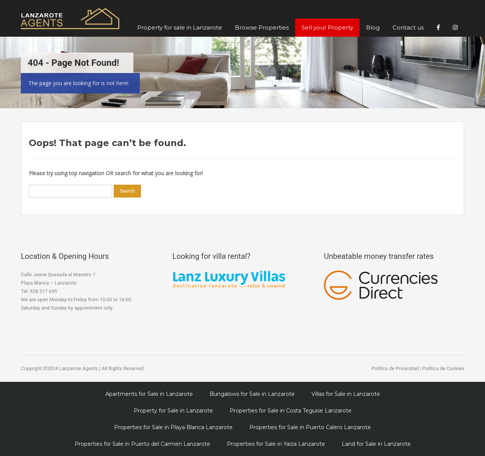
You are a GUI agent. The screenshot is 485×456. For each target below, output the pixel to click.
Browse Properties (262, 27)
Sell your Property (327, 27)
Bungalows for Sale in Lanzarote (252, 394)
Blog (373, 27)
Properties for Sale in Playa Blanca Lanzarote (173, 427)
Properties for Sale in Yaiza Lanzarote (276, 443)
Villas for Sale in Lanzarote (345, 394)
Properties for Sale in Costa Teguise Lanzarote (291, 410)
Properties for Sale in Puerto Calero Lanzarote (310, 427)
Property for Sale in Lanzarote (173, 410)
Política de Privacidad (395, 368)
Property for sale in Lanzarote (179, 27)
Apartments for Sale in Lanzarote (149, 394)
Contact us (408, 27)
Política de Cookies (443, 368)
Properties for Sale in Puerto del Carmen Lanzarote (142, 443)
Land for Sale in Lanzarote (376, 443)
